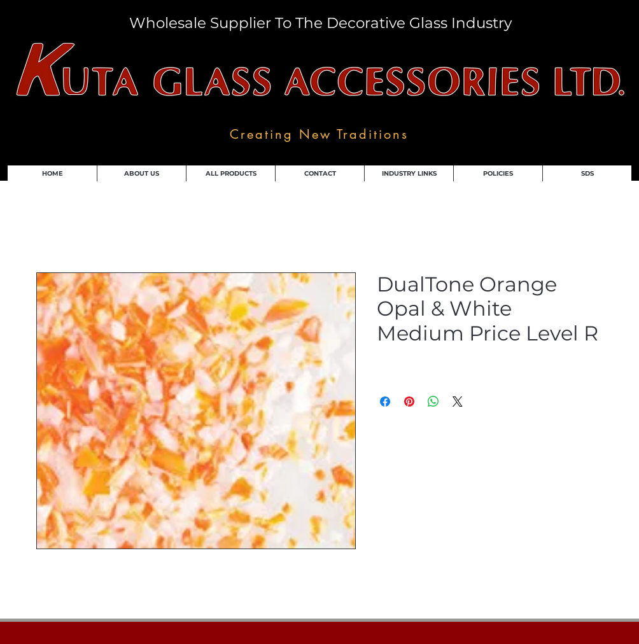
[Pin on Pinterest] (409, 401)
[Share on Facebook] (385, 401)
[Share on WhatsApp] (433, 401)
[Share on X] (457, 401)
